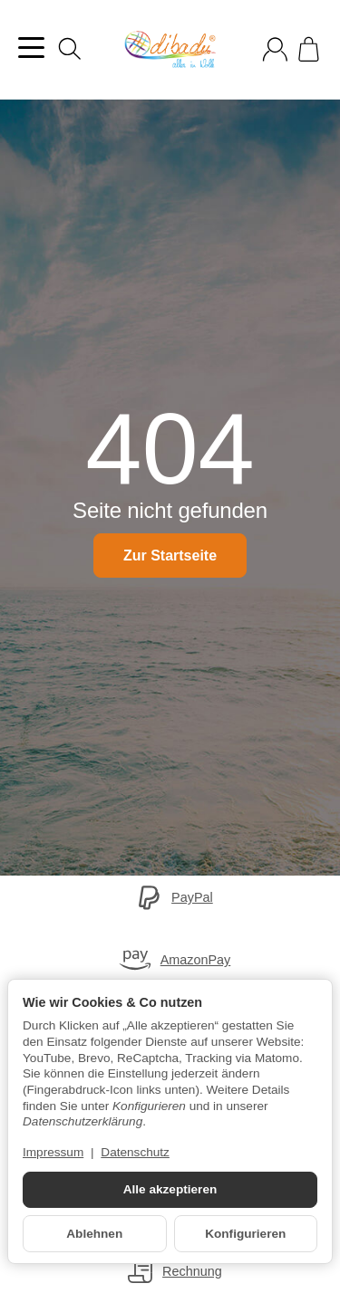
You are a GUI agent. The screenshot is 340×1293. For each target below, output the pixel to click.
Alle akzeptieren (170, 1189)
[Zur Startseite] (169, 50)
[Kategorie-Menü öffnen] (31, 47)
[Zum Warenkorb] (309, 49)
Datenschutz (135, 1152)
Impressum (53, 1152)
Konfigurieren (245, 1233)
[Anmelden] (275, 49)
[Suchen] (70, 49)
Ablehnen (94, 1233)
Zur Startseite (170, 555)
